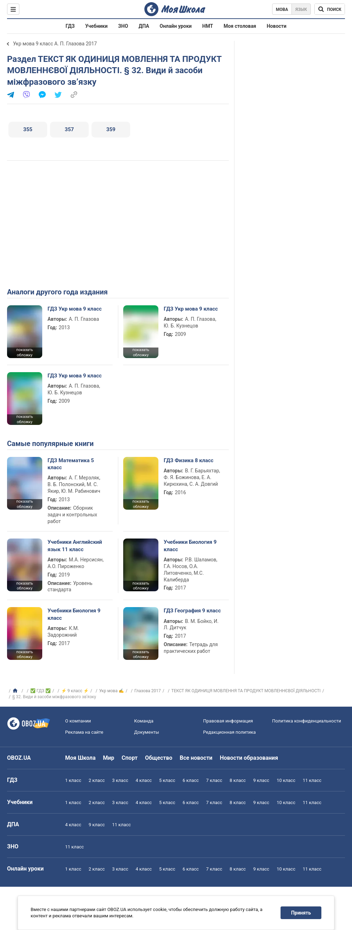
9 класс (261, 780)
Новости (277, 26)
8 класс (238, 780)
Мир (108, 757)
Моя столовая (240, 26)
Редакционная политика (229, 732)
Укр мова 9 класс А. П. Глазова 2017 (55, 43)
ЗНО (123, 26)
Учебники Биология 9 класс (190, 545)
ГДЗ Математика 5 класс (71, 464)
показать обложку (24, 352)
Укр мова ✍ (111, 690)
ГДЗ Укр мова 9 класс (75, 309)
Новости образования (249, 757)
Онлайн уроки (176, 26)
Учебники (96, 26)
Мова (282, 9)
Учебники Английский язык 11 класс (75, 545)
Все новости (196, 757)
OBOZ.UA (19, 757)
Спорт (130, 757)
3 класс (120, 780)
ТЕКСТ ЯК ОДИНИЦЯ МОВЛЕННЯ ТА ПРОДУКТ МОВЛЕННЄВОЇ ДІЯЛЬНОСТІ (246, 690)
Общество (158, 757)
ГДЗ (70, 26)
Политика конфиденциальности (306, 721)
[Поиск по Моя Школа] (330, 9)
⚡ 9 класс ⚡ (75, 690)
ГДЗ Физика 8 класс (188, 460)
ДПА (144, 26)
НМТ (207, 26)
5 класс (167, 780)
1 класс (73, 780)
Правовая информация (228, 721)
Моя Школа (80, 757)
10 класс (286, 780)
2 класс (97, 780)
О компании (78, 721)
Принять (301, 913)
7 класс (214, 780)
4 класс (144, 780)
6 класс (191, 780)
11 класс (312, 780)
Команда (143, 721)
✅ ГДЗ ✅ (40, 690)
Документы (146, 732)
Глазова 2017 (147, 690)
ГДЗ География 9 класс (192, 610)
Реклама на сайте (84, 732)
